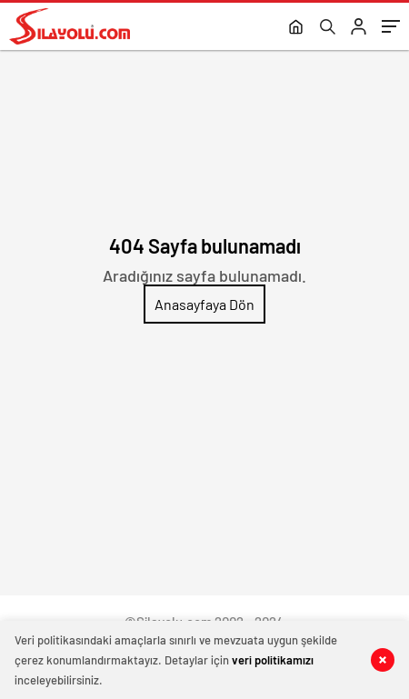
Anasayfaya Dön (204, 304)
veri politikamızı (273, 660)
